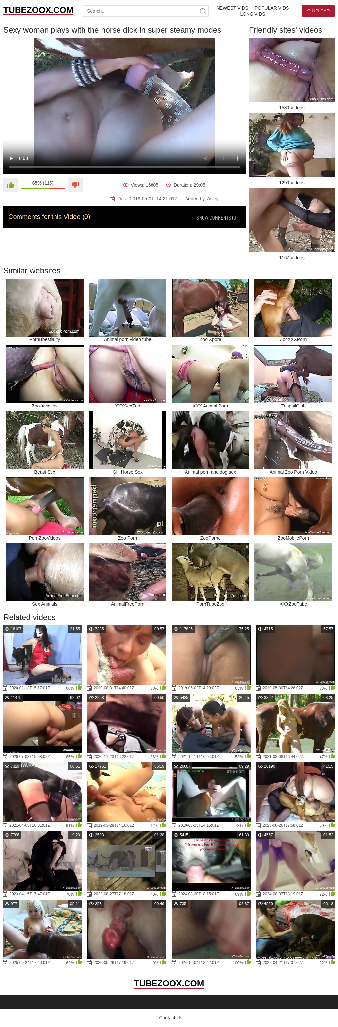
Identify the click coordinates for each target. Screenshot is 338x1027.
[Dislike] (75, 185)
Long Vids (252, 14)
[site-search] (203, 11)
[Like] (10, 185)
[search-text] (146, 11)
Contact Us (170, 1017)
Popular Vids (272, 8)
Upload (318, 11)
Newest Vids (232, 8)
